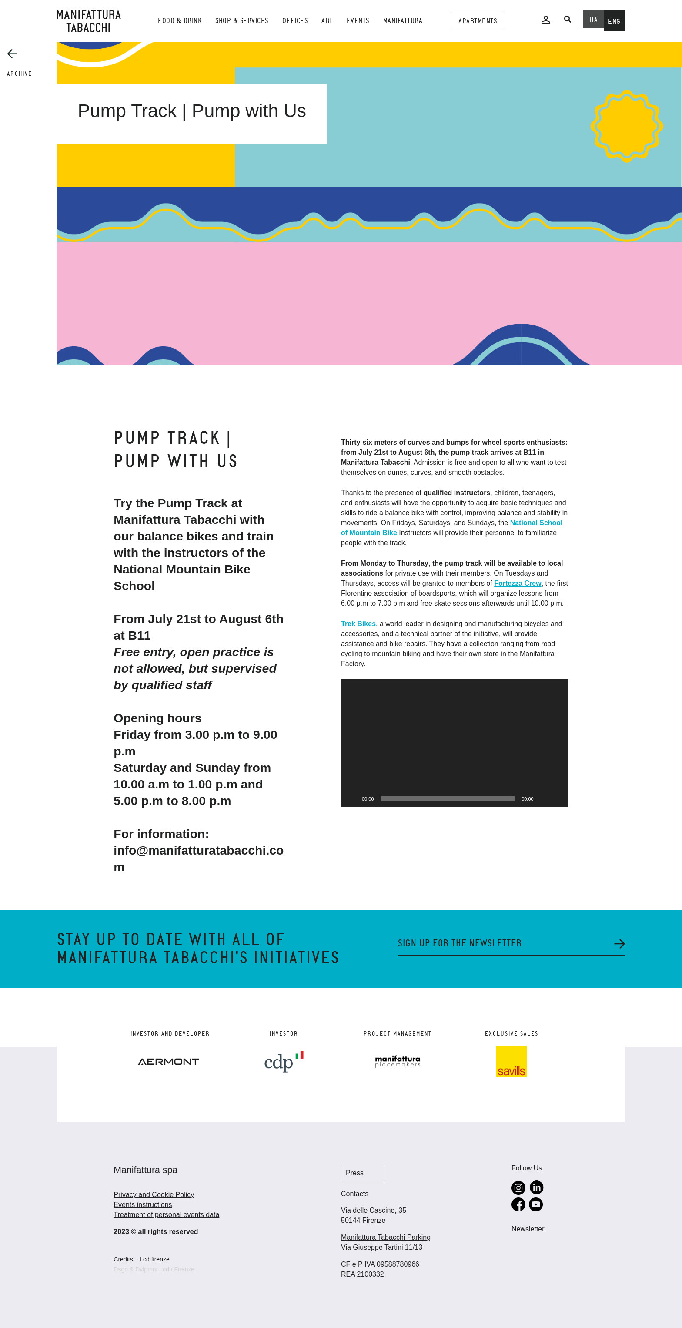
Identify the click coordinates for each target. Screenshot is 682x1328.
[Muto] (543, 798)
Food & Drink (179, 20)
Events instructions (143, 1204)
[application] (454, 743)
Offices (295, 20)
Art (327, 20)
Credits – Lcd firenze (141, 1259)
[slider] (448, 798)
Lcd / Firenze (176, 1269)
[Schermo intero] (557, 798)
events (358, 20)
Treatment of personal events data (166, 1214)
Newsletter (528, 1229)
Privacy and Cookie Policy (154, 1194)
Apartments (477, 21)
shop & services (241, 20)
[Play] (352, 798)
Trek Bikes (358, 623)
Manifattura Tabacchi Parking (386, 1237)
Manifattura (403, 20)
